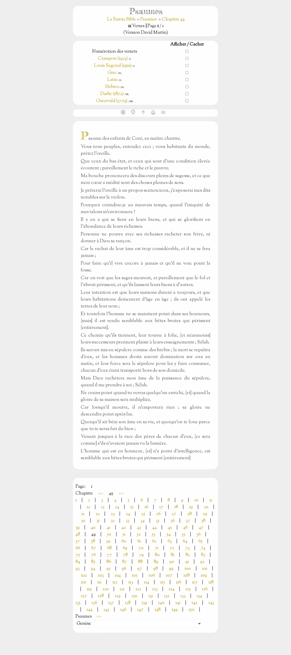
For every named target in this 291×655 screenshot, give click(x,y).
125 (188, 589)
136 (94, 603)
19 (191, 507)
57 (77, 541)
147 (140, 609)
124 (171, 589)
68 (109, 548)
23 (113, 514)
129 (117, 596)
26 (158, 514)
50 (109, 534)
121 (122, 589)
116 (178, 582)
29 (205, 514)
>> (121, 493)
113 (130, 582)
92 (202, 562)
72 (172, 548)
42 (123, 527)
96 (124, 568)
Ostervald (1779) (112, 101)
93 (77, 568)
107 (169, 575)
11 (210, 500)
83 (203, 555)
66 (77, 548)
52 (138, 534)
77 (109, 555)
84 (77, 562)
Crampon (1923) (113, 58)
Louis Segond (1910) (113, 65)
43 (139, 527)
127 (84, 596)
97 (139, 568)
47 (201, 527)
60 (123, 541)
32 (113, 521)
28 (189, 514)
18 (176, 507)
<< (100, 493)
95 (108, 568)
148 (158, 609)
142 (194, 603)
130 (134, 596)
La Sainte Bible (122, 19)
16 (146, 507)
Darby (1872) (112, 94)
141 (178, 603)
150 (191, 609)
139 (144, 603)
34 (142, 521)
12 (88, 507)
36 (173, 521)
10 (196, 500)
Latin (112, 80)
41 (108, 527)
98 (155, 568)
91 (187, 562)
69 (125, 548)
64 (185, 541)
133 (183, 596)
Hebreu (112, 87)
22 (97, 514)
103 (101, 575)
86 (108, 562)
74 (203, 548)
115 (162, 582)
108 (186, 575)
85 (93, 562)
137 (111, 603)
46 (185, 527)
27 (174, 514)
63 (170, 541)
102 (84, 575)
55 (183, 534)
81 (172, 555)
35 (157, 521)
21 (82, 514)
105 (135, 575)
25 (143, 514)
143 (211, 603)
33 (127, 521)
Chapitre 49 (173, 19)
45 (170, 527)
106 (152, 575)
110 (83, 582)
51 (123, 534)
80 (157, 555)
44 (154, 527)
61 (139, 541)
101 (204, 568)
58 (93, 541)
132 (166, 596)
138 (127, 603)
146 (123, 609)
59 (108, 541)
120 (106, 589)
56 (198, 534)
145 (106, 609)
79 (141, 555)
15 (131, 507)
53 (153, 534)
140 (161, 603)
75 (77, 555)
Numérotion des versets (114, 51)
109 (204, 575)
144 (90, 609)
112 (115, 582)
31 (98, 521)
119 (89, 589)
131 (150, 596)
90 (171, 562)
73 (187, 548)
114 (146, 582)
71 (156, 548)
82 (188, 555)
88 (140, 562)
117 (194, 582)
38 (203, 521)
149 (175, 609)
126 (205, 589)
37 (188, 521)
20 (206, 507)
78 (125, 555)
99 (171, 568)
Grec (112, 73)
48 (77, 534)
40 (93, 527)
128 (101, 596)
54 (168, 534)
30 (83, 521)
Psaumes (148, 19)
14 (117, 507)
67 (93, 548)
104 (118, 575)
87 (124, 562)
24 (128, 514)
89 (156, 562)
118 (210, 582)
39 (77, 527)
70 (140, 548)
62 (154, 541)
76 (93, 555)
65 (200, 541)
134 (199, 596)
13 (102, 507)
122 (138, 589)
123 (155, 589)
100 (188, 568)
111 (99, 582)
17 (161, 507)
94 (93, 568)
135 (77, 603)
